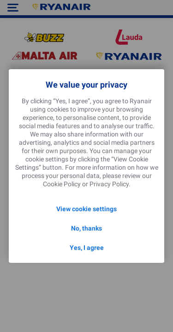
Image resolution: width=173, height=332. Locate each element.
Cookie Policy (62, 184)
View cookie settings (86, 209)
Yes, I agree (87, 247)
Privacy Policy (109, 184)
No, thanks (86, 228)
